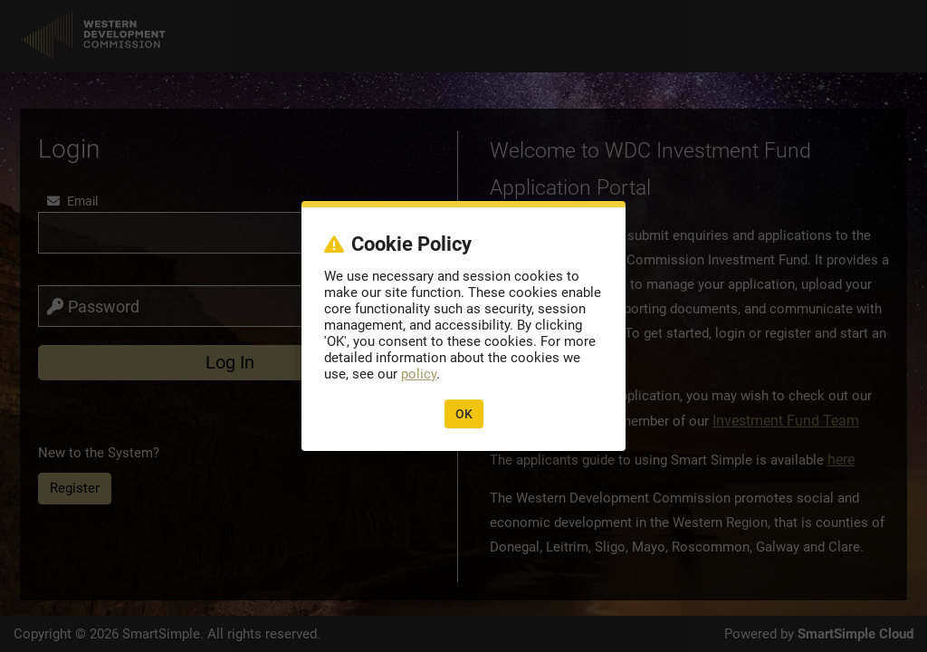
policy (418, 374)
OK (464, 414)
